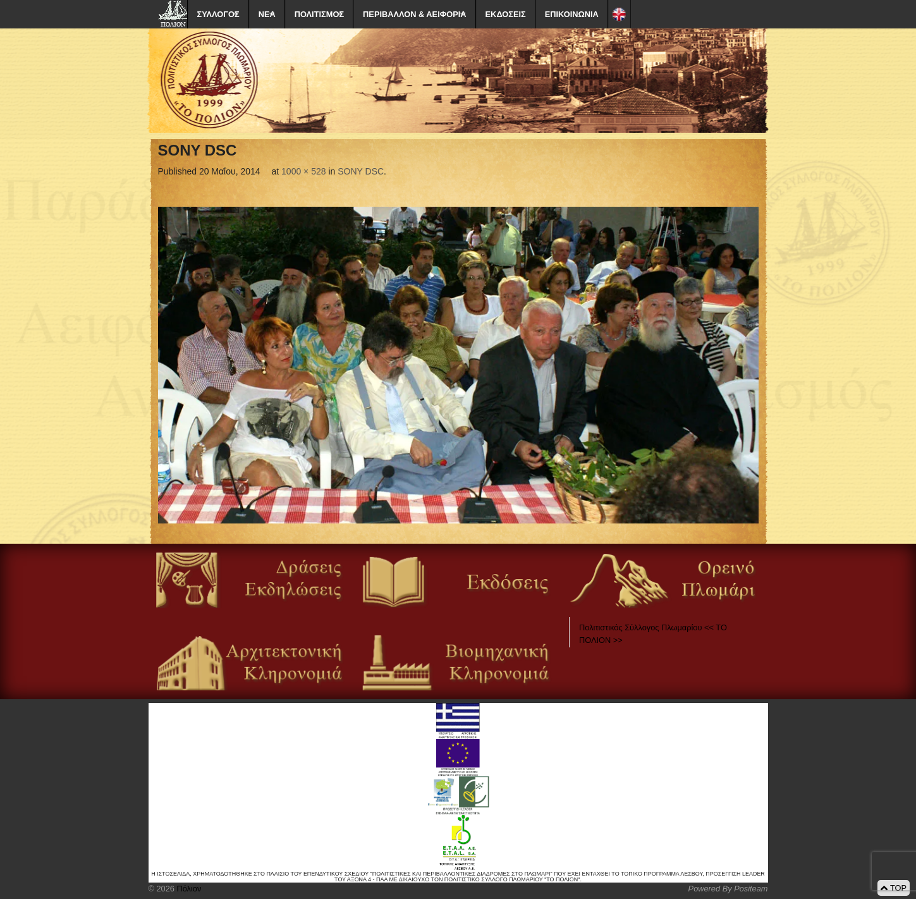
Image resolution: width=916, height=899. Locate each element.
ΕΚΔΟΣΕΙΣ (505, 14)
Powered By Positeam (728, 888)
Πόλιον (187, 888)
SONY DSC (361, 171)
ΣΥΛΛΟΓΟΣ (218, 14)
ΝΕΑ (267, 14)
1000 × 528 (303, 171)
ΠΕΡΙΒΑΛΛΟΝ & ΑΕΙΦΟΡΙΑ (414, 14)
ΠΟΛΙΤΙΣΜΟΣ (319, 14)
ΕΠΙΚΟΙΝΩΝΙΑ (572, 14)
